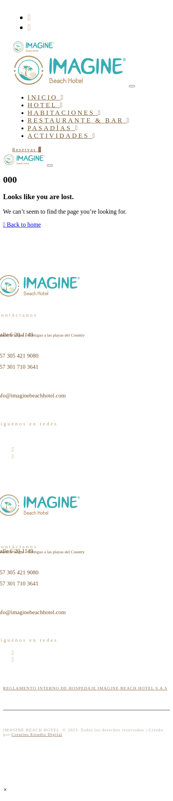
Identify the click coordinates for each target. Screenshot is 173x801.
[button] (5, 789)
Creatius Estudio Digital (37, 734)
